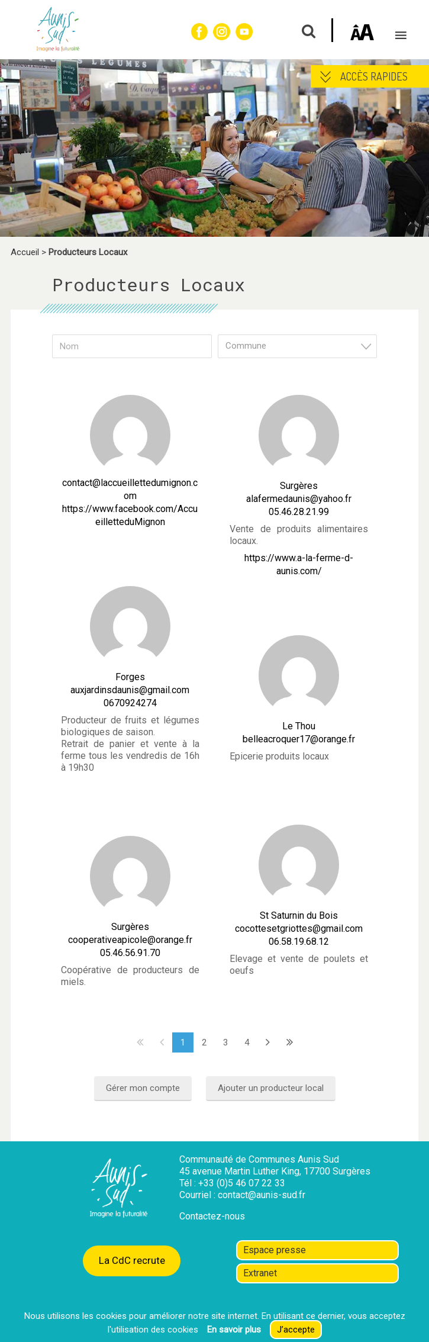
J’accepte (296, 1329)
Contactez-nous (212, 1216)
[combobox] (297, 346)
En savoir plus (234, 1329)
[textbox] (300, 346)
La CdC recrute (132, 1260)
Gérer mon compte (143, 1088)
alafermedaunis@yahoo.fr (298, 498)
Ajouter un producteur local (271, 1088)
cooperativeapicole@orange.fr (130, 939)
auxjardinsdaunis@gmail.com (129, 690)
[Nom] (131, 346)
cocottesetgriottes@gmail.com (299, 928)
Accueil (25, 252)
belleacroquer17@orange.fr (299, 739)
